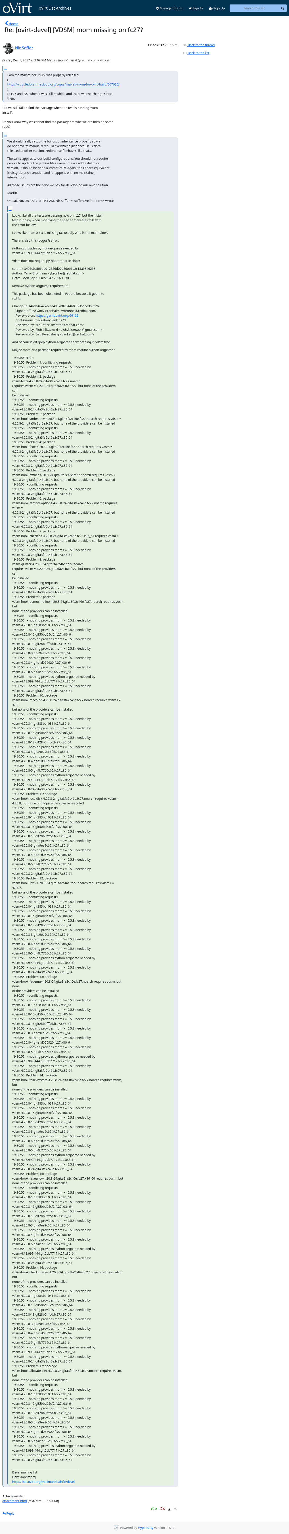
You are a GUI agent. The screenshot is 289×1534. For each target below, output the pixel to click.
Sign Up (217, 8)
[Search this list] (254, 8)
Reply (8, 1513)
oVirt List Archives (36, 8)
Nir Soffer (24, 47)
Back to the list (196, 53)
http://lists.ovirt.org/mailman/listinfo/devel (43, 1482)
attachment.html (14, 1501)
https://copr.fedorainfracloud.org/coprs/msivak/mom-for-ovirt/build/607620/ (63, 84)
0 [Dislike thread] (162, 1509)
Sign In (196, 8)
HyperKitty (145, 1528)
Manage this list (169, 8)
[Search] (283, 8)
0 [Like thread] (154, 1509)
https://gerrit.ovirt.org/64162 (57, 315)
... (5, 68)
